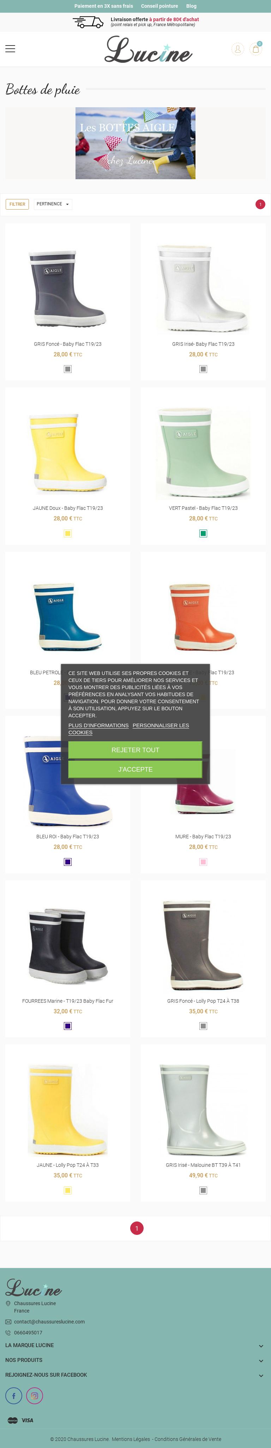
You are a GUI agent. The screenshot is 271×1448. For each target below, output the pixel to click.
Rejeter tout (135, 750)
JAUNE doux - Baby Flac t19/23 (68, 508)
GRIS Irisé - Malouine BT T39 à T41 (203, 1165)
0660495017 (28, 1332)
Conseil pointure (159, 6)
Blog (191, 6)
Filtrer (17, 204)
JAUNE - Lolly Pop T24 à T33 (68, 1165)
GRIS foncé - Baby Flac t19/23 (68, 344)
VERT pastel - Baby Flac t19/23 (203, 508)
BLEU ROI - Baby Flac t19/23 (67, 836)
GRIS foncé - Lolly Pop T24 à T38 (203, 1001)
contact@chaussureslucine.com (49, 1322)
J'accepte (135, 769)
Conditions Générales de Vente (188, 1439)
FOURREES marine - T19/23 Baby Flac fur (67, 1001)
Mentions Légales (131, 1439)
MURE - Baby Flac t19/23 (203, 836)
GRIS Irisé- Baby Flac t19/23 (203, 344)
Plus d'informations (98, 725)
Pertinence (54, 204)
